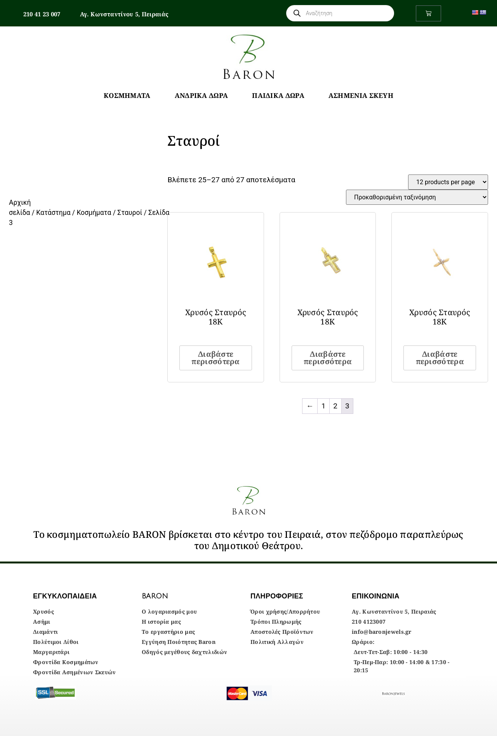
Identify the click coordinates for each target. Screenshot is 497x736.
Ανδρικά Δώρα (201, 95)
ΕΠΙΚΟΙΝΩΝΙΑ (376, 596)
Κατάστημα (53, 212)
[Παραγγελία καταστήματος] (417, 197)
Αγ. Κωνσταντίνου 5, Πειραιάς (124, 14)
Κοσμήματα (127, 95)
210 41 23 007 (42, 14)
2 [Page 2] (335, 405)
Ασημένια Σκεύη (360, 95)
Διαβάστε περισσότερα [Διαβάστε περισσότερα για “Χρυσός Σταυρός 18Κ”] (215, 357)
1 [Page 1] (323, 405)
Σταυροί (129, 212)
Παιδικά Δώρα (278, 95)
